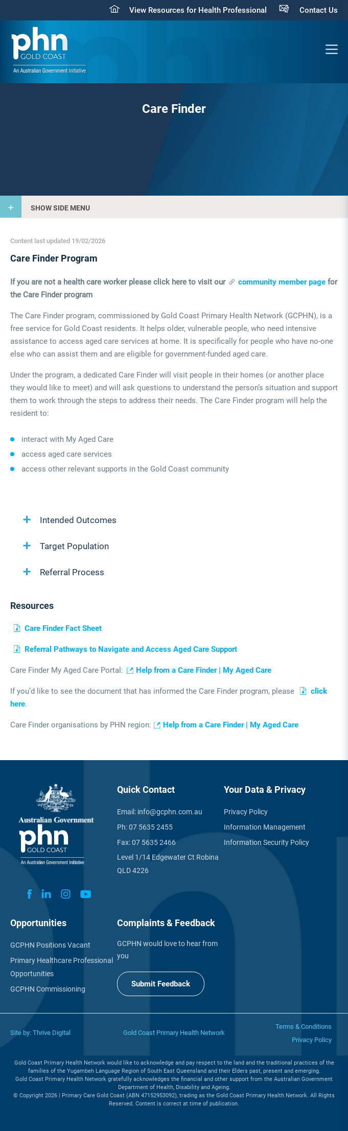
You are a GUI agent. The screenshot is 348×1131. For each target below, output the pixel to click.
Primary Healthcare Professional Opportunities (61, 967)
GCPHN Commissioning (47, 989)
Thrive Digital (52, 1032)
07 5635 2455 (151, 827)
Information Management (265, 827)
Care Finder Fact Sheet (63, 628)
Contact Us (318, 10)
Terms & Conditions (303, 1026)
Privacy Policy (246, 812)
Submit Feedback (160, 983)
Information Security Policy (266, 842)
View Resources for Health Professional (198, 10)
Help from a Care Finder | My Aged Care (203, 670)
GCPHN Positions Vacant (50, 945)
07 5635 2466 (154, 842)
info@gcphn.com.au (169, 812)
